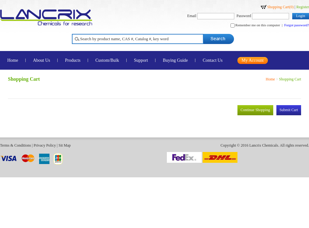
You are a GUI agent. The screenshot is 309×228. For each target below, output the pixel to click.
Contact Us (213, 60)
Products (72, 60)
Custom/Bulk (107, 60)
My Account (253, 60)
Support (141, 60)
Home (270, 79)
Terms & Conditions (15, 145)
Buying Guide (175, 60)
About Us (41, 60)
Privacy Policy (45, 145)
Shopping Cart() (280, 7)
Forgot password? (296, 25)
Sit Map (65, 145)
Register (302, 7)
